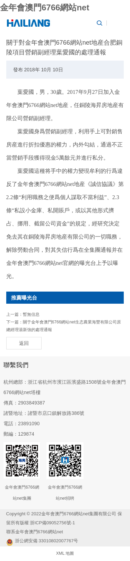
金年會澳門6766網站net (44, 7)
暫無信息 (31, 314)
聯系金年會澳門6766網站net (34, 531)
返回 (24, 343)
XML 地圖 (65, 553)
